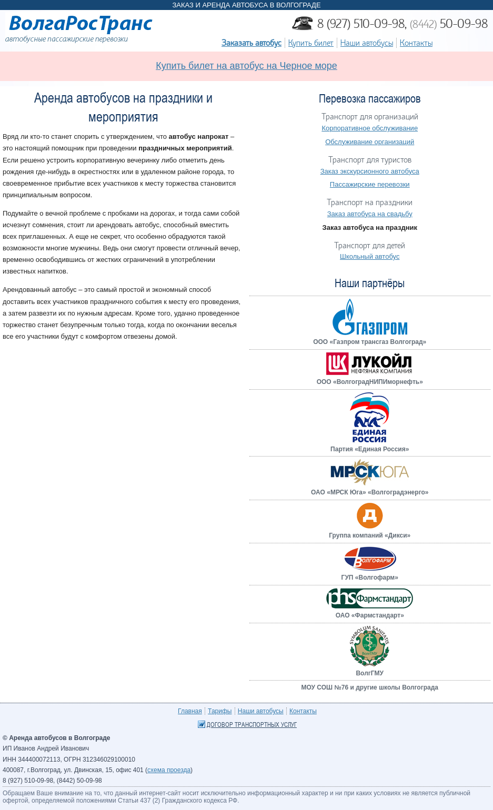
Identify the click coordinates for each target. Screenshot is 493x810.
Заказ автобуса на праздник (370, 227)
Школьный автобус (369, 256)
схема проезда (168, 770)
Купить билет (311, 43)
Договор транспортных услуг (252, 724)
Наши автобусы (366, 43)
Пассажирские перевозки (370, 184)
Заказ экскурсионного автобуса (369, 171)
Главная (190, 711)
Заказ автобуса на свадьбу (369, 214)
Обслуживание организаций (369, 142)
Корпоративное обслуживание (369, 128)
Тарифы (220, 711)
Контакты (416, 43)
